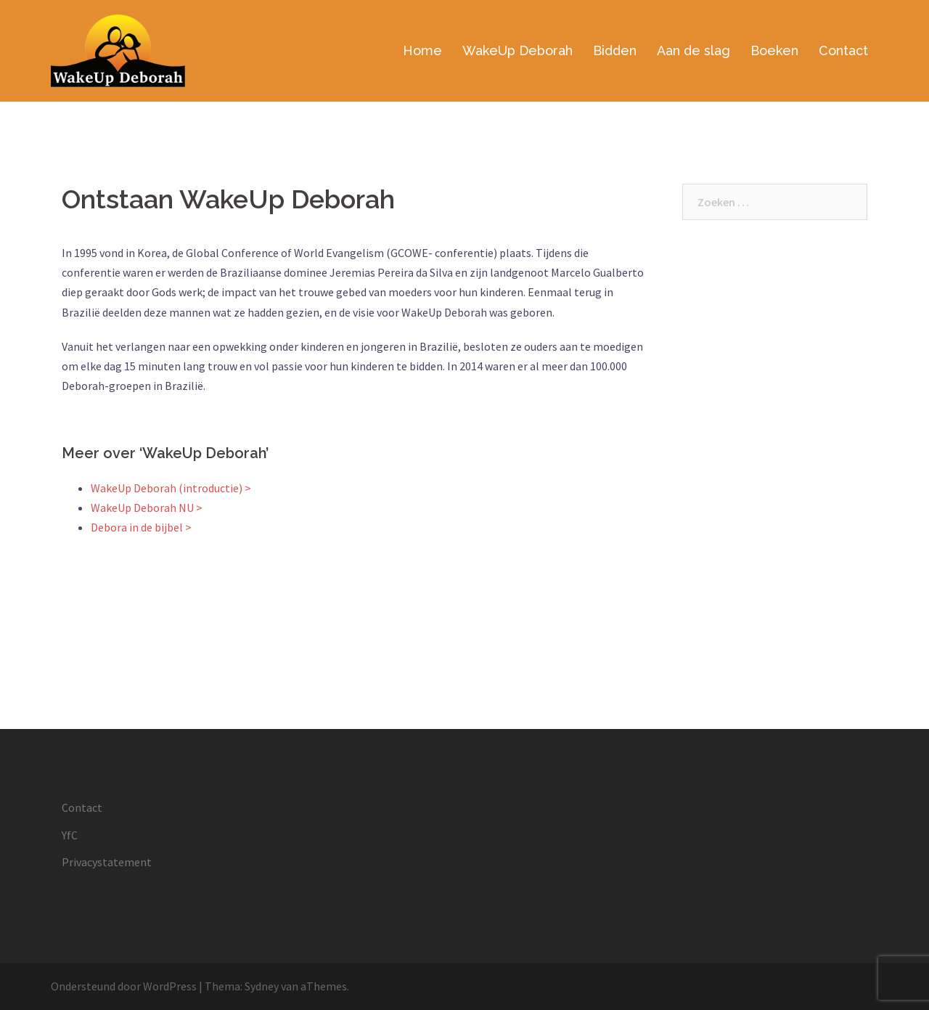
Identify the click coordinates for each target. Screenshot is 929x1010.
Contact (843, 50)
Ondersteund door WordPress (124, 986)
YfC (70, 835)
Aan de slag (693, 50)
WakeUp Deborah (517, 50)
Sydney (262, 986)
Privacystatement (107, 862)
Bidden (615, 50)
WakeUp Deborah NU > (146, 507)
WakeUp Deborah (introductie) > (171, 488)
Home (422, 50)
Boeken (774, 50)
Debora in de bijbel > (141, 527)
